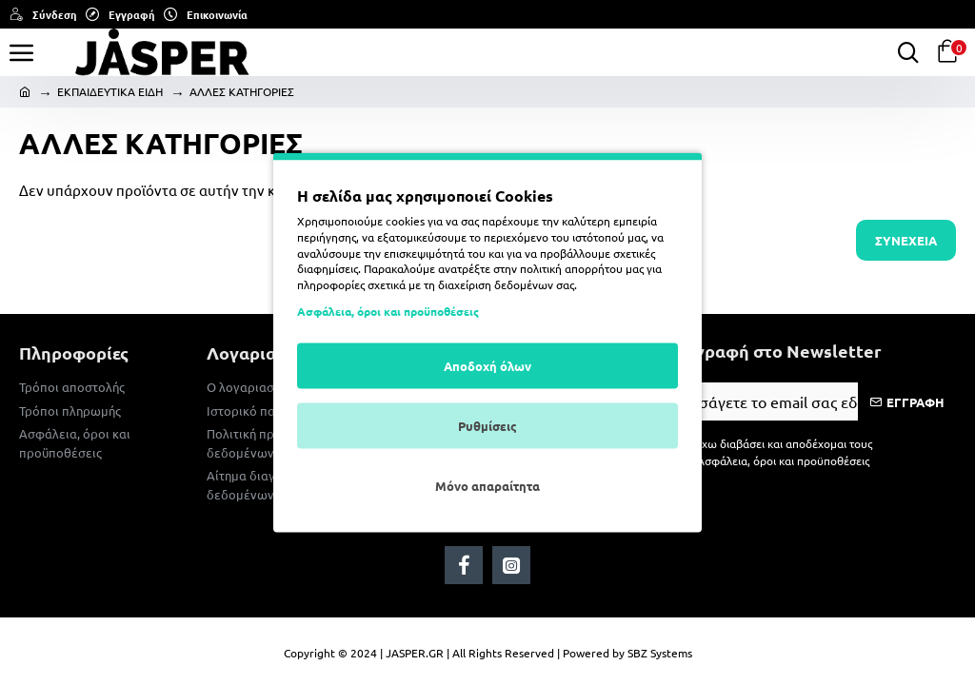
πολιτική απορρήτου (571, 268)
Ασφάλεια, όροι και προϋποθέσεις (388, 310)
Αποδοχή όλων (487, 365)
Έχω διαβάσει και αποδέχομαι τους (773, 452)
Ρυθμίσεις (487, 425)
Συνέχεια (906, 240)
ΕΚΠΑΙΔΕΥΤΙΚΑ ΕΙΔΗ (110, 91)
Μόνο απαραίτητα (487, 485)
